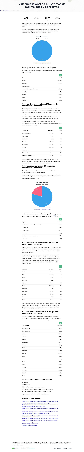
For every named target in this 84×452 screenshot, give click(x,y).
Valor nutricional (6, 10)
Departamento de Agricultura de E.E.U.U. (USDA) (43, 63)
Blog (55, 448)
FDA (35, 123)
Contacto (70, 448)
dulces (47, 394)
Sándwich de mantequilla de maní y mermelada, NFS (35, 422)
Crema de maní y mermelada (29, 425)
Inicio (1, 10)
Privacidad (65, 448)
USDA (28, 70)
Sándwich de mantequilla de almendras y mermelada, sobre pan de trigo (40, 418)
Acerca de (59, 448)
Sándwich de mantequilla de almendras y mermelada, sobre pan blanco (39, 420)
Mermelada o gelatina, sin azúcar (30, 423)
